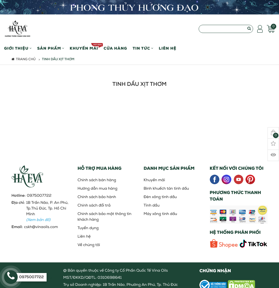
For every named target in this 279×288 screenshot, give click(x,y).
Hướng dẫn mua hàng (97, 189)
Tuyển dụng (88, 228)
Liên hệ (168, 49)
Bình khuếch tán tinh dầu (166, 189)
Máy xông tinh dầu (160, 214)
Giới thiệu (18, 49)
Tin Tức (143, 49)
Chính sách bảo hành (97, 197)
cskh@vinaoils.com (41, 227)
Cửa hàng (115, 49)
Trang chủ (23, 59)
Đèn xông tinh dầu (160, 197)
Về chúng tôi (89, 245)
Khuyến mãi (84, 47)
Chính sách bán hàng (97, 180)
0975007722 (39, 196)
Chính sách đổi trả (94, 206)
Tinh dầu (151, 206)
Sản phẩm (50, 49)
